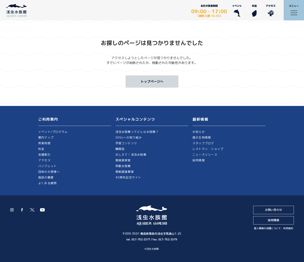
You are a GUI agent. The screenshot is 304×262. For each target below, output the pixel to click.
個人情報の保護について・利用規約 (273, 228)
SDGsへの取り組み (128, 137)
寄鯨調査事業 (124, 172)
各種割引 (44, 154)
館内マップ (46, 137)
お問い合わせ (273, 210)
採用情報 (198, 160)
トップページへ (152, 81)
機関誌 (120, 149)
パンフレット (47, 166)
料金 (254, 10)
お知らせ (198, 132)
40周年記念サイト (128, 177)
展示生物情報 (201, 137)
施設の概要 (46, 177)
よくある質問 (47, 183)
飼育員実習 (123, 160)
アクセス (271, 10)
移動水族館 (123, 166)
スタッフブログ (203, 143)
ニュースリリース (204, 154)
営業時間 (44, 143)
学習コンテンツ (126, 143)
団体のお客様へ (49, 172)
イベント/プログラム (53, 132)
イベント (237, 10)
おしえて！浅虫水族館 (130, 154)
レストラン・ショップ (207, 149)
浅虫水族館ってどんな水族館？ (137, 132)
